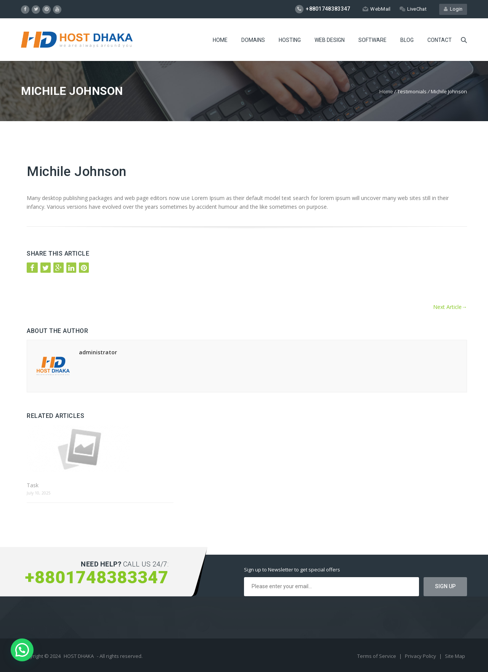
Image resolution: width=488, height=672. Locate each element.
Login (453, 9)
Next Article (450, 306)
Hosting (290, 40)
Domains (253, 40)
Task (33, 485)
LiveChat (413, 9)
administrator (98, 352)
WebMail (376, 9)
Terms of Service (377, 656)
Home (220, 40)
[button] (22, 649)
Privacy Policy (421, 656)
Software (372, 40)
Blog (407, 40)
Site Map (455, 656)
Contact (439, 40)
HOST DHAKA (79, 656)
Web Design (330, 40)
